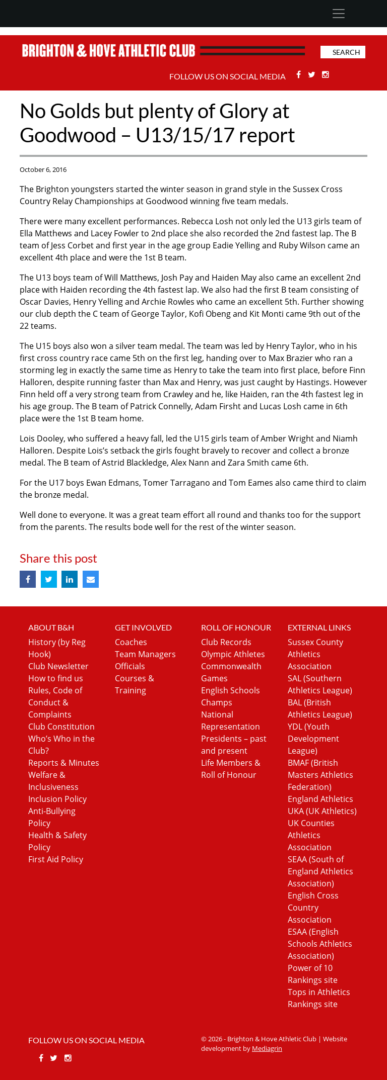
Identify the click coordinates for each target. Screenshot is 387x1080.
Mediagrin (267, 1048)
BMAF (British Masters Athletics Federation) (320, 774)
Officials (130, 666)
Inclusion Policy (57, 798)
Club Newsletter (58, 666)
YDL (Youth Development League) (313, 738)
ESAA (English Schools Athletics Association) (320, 943)
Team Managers (145, 654)
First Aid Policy (55, 859)
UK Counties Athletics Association (311, 835)
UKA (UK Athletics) (322, 811)
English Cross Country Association (313, 907)
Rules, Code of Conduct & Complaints (55, 702)
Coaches (131, 642)
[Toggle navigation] (338, 13)
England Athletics (320, 798)
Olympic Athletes (233, 654)
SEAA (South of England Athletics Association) (320, 871)
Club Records (226, 642)
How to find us (55, 678)
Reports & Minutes (63, 762)
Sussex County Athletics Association (315, 654)
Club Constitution (61, 726)
